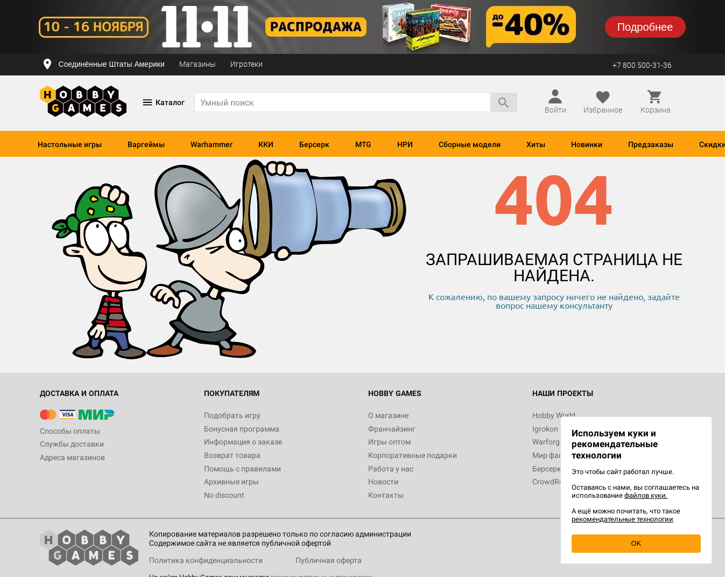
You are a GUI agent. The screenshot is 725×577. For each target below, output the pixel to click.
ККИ (265, 144)
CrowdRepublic (557, 481)
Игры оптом (389, 441)
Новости (383, 481)
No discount (224, 495)
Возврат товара (232, 455)
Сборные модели (470, 144)
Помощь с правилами (242, 468)
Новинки (586, 144)
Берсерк (314, 144)
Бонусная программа (241, 429)
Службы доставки (72, 444)
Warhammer (212, 144)
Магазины (197, 64)
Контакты (386, 495)
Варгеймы (146, 144)
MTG (363, 144)
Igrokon (545, 429)
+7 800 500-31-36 (642, 65)
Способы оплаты (70, 431)
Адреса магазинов (72, 457)
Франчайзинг (392, 429)
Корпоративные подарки (412, 455)
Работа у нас (390, 468)
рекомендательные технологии (622, 519)
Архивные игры (231, 481)
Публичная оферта (328, 560)
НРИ (405, 144)
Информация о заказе (243, 441)
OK (636, 543)
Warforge (548, 441)
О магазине (388, 415)
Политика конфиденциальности (206, 560)
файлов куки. (645, 495)
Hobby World (553, 415)
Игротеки (246, 64)
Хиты (535, 144)
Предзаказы (650, 144)
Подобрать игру (232, 415)
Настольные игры (70, 144)
